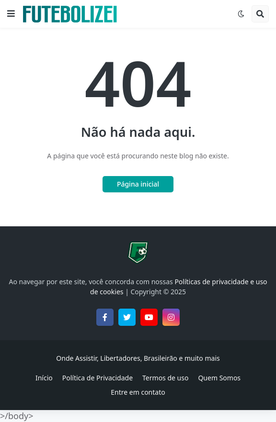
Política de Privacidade (97, 377)
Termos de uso (165, 377)
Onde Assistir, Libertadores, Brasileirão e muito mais (137, 358)
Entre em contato (138, 392)
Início (44, 377)
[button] (11, 13)
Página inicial (138, 184)
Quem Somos (219, 377)
